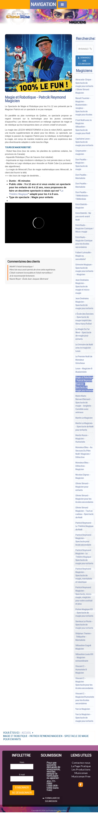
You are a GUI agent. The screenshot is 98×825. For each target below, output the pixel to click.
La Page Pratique (81, 766)
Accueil (26, 733)
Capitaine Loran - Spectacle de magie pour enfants (84, 142)
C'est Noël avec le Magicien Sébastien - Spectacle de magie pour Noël (83, 127)
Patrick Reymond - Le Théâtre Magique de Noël (84, 526)
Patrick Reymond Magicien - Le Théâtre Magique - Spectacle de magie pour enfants (84, 557)
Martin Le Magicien (84, 417)
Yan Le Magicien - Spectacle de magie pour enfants (84, 717)
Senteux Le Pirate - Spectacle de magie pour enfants (84, 625)
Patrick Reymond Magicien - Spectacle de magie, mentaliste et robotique (83, 575)
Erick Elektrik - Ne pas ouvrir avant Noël (83, 216)
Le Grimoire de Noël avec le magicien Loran (84, 348)
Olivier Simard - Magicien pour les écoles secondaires (84, 499)
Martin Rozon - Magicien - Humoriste (82, 438)
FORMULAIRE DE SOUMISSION (51, 800)
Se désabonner (22, 792)
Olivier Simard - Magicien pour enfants (82, 487)
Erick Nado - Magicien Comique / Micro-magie (84, 228)
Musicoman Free (80, 776)
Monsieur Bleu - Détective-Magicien (82, 466)
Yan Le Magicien (82, 709)
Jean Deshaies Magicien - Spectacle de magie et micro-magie (82, 287)
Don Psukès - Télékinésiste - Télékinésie (82, 195)
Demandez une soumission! (84, 60)
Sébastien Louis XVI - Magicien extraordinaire (84, 657)
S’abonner (22, 787)
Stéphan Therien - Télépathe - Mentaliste (83, 637)
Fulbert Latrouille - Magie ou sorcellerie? (83, 256)
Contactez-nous (81, 762)
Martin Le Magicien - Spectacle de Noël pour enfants (84, 426)
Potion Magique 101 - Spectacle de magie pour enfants (84, 612)
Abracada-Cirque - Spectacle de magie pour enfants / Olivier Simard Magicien (84, 86)
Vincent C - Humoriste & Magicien (81, 669)
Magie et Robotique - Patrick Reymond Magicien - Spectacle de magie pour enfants (84, 384)
